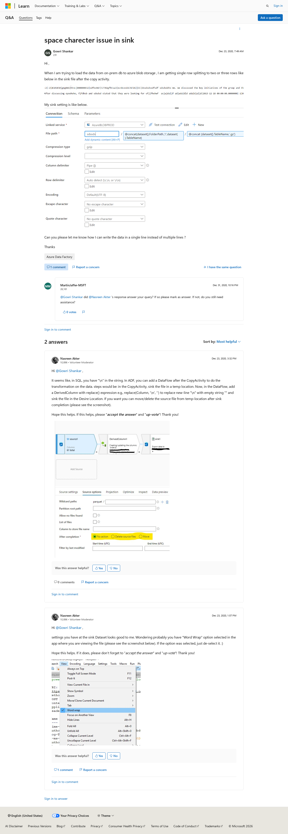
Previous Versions (39, 826)
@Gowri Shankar (72, 297)
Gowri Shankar (63, 51)
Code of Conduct (184, 826)
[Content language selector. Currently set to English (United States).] (25, 815)
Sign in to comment (57, 329)
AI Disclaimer (14, 826)
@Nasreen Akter (100, 297)
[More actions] (240, 28)
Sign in (278, 5)
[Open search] (267, 6)
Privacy (95, 826)
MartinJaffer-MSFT (73, 285)
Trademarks (212, 826)
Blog (59, 826)
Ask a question (270, 17)
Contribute (78, 826)
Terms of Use (159, 826)
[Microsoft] (8, 6)
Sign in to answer (56, 798)
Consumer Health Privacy (125, 826)
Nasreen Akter (70, 358)
